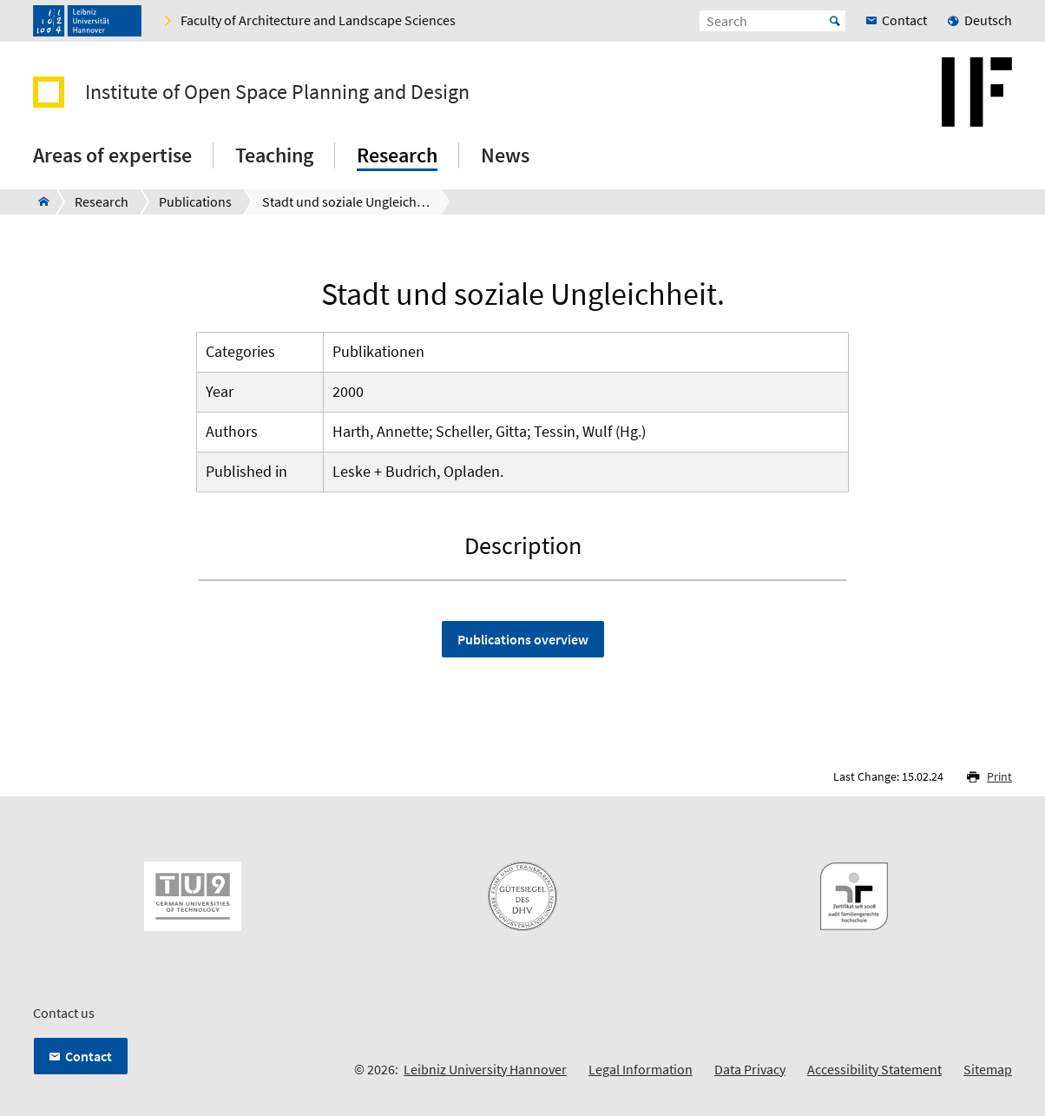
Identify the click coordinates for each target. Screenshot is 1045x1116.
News (505, 155)
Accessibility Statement (874, 1069)
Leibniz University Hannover (485, 1069)
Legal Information (640, 1069)
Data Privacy (749, 1069)
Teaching (274, 155)
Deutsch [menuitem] (988, 20)
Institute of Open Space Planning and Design (277, 92)
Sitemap (987, 1069)
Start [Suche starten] (835, 20)
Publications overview (522, 639)
